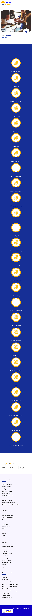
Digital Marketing (6, 486)
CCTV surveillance (7, 500)
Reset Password (6, 562)
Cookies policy (6, 595)
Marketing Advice (6, 493)
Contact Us (5, 579)
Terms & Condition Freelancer (10, 584)
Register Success (6, 560)
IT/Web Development (7, 495)
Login (3, 535)
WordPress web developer (9, 498)
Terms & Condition (7, 582)
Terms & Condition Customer (10, 586)
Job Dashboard (6, 522)
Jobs (3, 529)
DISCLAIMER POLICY (7, 597)
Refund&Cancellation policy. (9, 591)
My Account (5, 531)
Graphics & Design (7, 484)
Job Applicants (6, 526)
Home (2, 35)
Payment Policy (6, 588)
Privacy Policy (5, 593)
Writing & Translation (7, 489)
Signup (4, 533)
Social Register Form (7, 558)
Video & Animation (7, 491)
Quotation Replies (7, 553)
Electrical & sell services (8, 502)
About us (4, 519)
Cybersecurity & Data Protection (11, 505)
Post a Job (5, 524)
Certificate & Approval (8, 517)
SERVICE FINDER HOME (7, 515)
